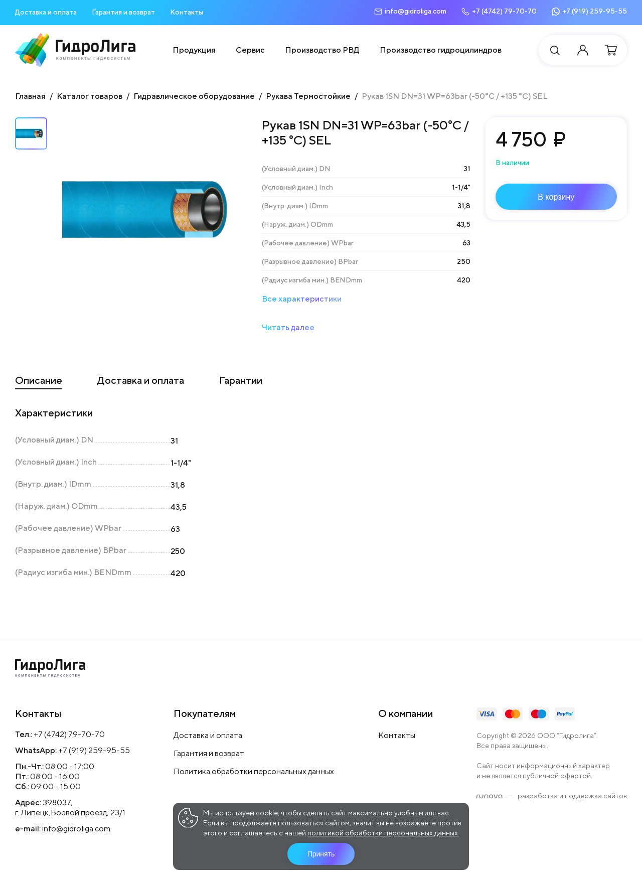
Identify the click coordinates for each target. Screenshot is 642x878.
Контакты (186, 12)
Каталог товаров (89, 96)
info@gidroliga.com (76, 828)
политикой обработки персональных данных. (383, 833)
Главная (30, 96)
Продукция (194, 50)
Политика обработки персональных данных (254, 771)
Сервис (250, 50)
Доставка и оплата (46, 12)
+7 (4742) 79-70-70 (69, 734)
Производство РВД (322, 50)
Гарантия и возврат (123, 12)
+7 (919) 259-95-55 (94, 750)
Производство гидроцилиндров (441, 50)
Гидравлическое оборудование (194, 96)
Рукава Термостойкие (308, 96)
